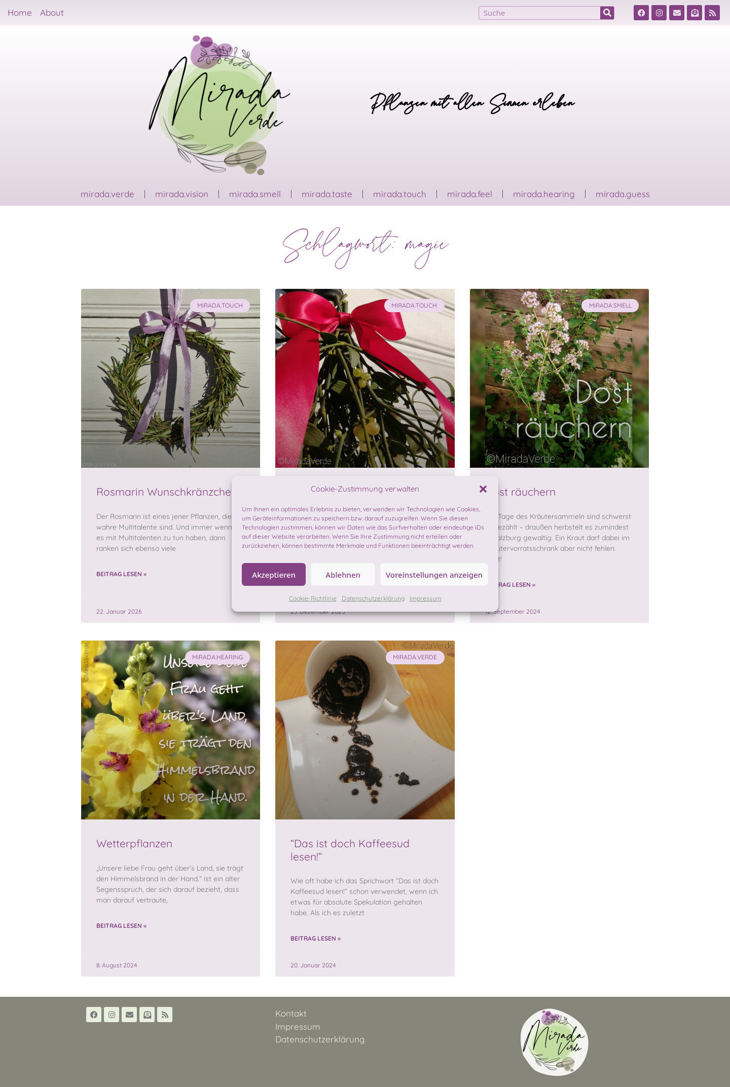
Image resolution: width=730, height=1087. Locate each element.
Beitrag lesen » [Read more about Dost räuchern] (510, 584)
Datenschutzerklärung (373, 598)
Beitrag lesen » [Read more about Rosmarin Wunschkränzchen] (121, 574)
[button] (483, 489)
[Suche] (607, 13)
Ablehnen (342, 575)
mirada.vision (181, 194)
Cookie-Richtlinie (313, 598)
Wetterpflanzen (134, 843)
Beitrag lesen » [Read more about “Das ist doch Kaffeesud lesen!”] (315, 938)
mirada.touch (399, 194)
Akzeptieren (274, 575)
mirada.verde (107, 194)
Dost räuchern (520, 491)
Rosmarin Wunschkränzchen (166, 491)
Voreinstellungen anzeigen (434, 575)
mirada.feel (469, 194)
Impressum (426, 598)
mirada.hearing (544, 194)
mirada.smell (255, 194)
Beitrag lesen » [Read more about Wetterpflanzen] (121, 925)
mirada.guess (623, 194)
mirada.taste (327, 194)
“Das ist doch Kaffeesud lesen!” (350, 850)
